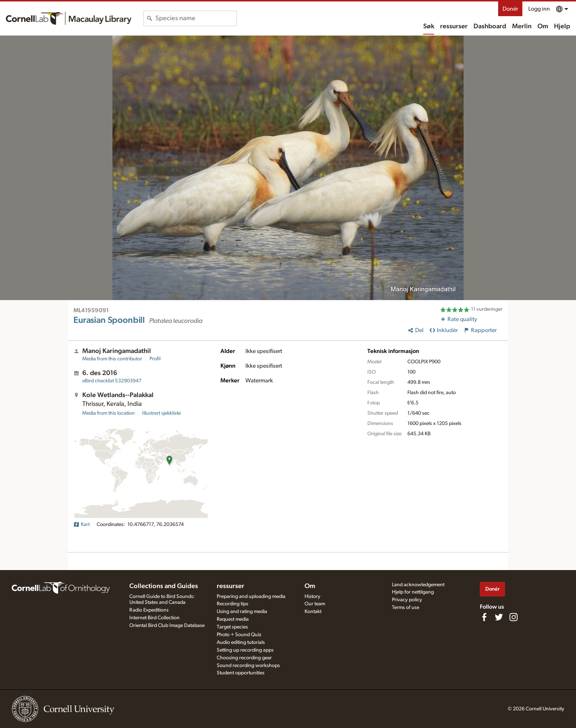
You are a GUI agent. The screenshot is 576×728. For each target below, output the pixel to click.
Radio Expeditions (149, 610)
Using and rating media (242, 611)
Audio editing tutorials (241, 642)
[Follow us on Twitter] (498, 617)
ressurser (454, 26)
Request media (233, 619)
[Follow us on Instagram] (513, 617)
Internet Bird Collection (154, 617)
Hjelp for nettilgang (413, 592)
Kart (81, 524)
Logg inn (539, 9)
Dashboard (490, 26)
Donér (510, 9)
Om (542, 26)
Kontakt (313, 611)
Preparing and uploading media (251, 596)
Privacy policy (407, 599)
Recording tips (232, 603)
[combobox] (196, 18)
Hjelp (562, 26)
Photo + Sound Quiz (239, 634)
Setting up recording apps (245, 650)
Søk (428, 26)
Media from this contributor (112, 358)
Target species (232, 627)
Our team (315, 603)
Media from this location (108, 413)
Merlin (522, 26)
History (312, 596)
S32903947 (111, 380)
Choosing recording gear (244, 657)
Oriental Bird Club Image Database (167, 625)
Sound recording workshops (248, 665)
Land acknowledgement (418, 584)
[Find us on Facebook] (484, 617)
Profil (155, 358)
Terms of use (405, 607)
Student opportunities (240, 672)
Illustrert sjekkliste (161, 413)
